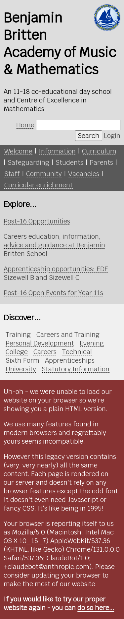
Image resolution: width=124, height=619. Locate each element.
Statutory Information (75, 369)
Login (112, 135)
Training (18, 334)
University (21, 369)
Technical (77, 351)
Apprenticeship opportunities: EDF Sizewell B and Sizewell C (56, 273)
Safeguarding (28, 162)
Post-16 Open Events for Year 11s (53, 292)
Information (57, 151)
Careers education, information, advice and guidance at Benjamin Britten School (54, 245)
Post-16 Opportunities (37, 221)
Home (25, 125)
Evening (92, 343)
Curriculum (99, 151)
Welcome (18, 151)
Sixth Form (22, 360)
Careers (45, 351)
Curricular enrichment (38, 185)
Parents (101, 162)
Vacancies (83, 173)
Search (89, 135)
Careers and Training (68, 334)
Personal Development (40, 343)
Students (69, 162)
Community (44, 173)
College (17, 351)
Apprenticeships (70, 360)
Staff (12, 173)
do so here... (95, 607)
